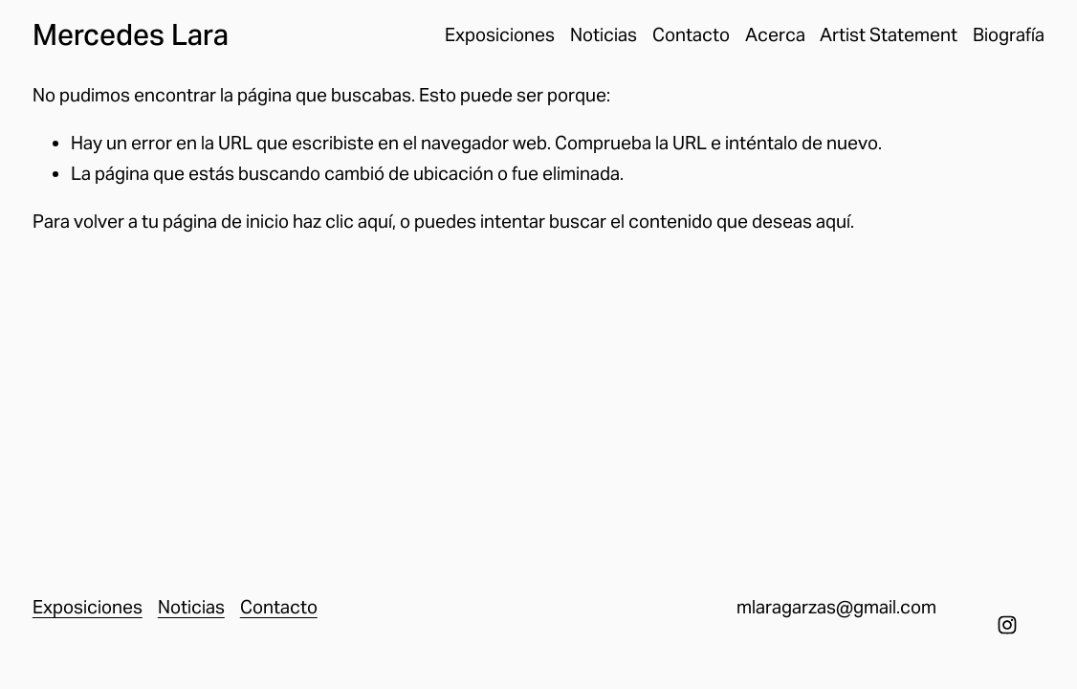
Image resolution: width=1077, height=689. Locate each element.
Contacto (691, 34)
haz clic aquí (342, 221)
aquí (833, 221)
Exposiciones (500, 34)
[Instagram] (1007, 624)
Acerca (775, 34)
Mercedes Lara (131, 35)
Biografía (1008, 34)
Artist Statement (888, 34)
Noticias (603, 34)
